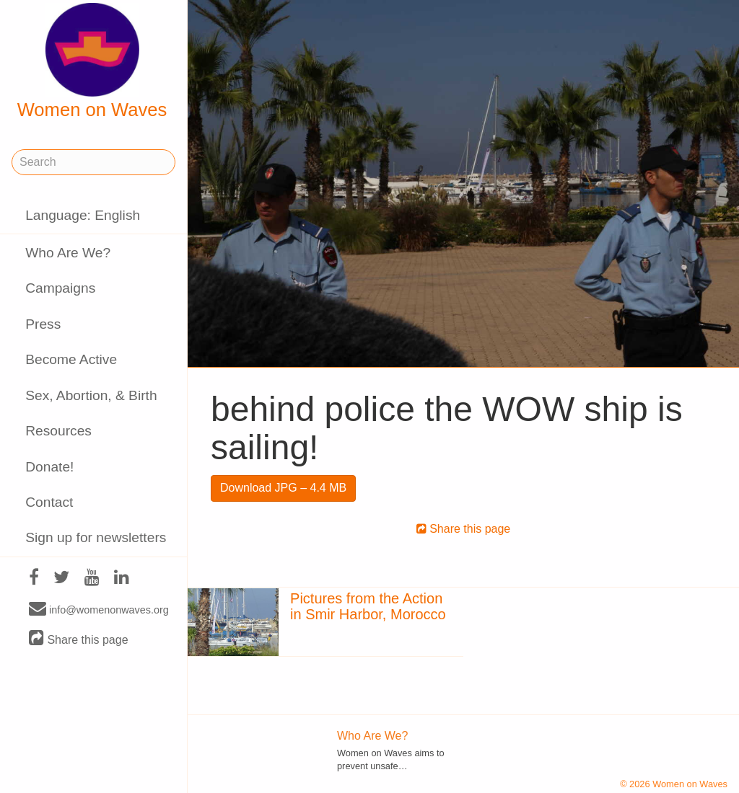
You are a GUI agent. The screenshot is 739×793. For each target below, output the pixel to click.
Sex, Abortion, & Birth (91, 395)
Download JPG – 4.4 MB (283, 488)
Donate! (49, 466)
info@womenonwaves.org (99, 609)
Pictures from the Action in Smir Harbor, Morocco (368, 606)
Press (43, 324)
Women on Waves (92, 61)
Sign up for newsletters (95, 537)
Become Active (71, 359)
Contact (49, 502)
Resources (58, 430)
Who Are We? (67, 252)
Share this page (78, 639)
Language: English (82, 215)
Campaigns (60, 288)
